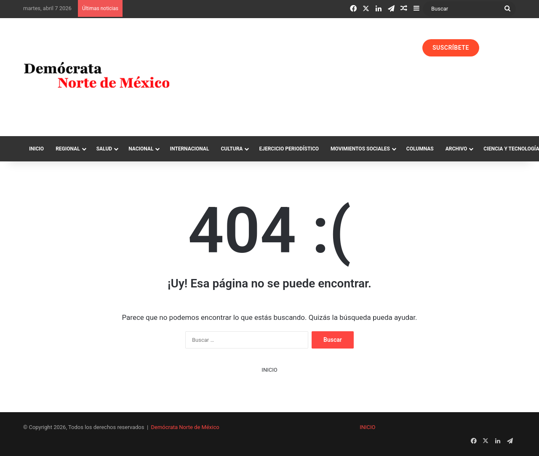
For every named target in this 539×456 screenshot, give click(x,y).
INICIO (269, 370)
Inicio (36, 149)
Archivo (456, 149)
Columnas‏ (420, 149)
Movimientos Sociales (360, 149)
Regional (68, 149)
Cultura (232, 149)
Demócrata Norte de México (185, 427)
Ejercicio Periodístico (289, 149)
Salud (104, 149)
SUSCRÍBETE (450, 47)
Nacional (140, 149)
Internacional (189, 149)
